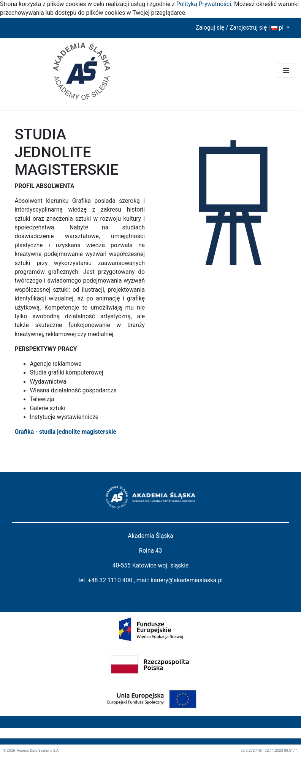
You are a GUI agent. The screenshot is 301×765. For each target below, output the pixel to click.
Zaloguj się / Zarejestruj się (231, 27)
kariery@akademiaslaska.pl (186, 580)
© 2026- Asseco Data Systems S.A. (31, 750)
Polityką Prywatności (203, 4)
